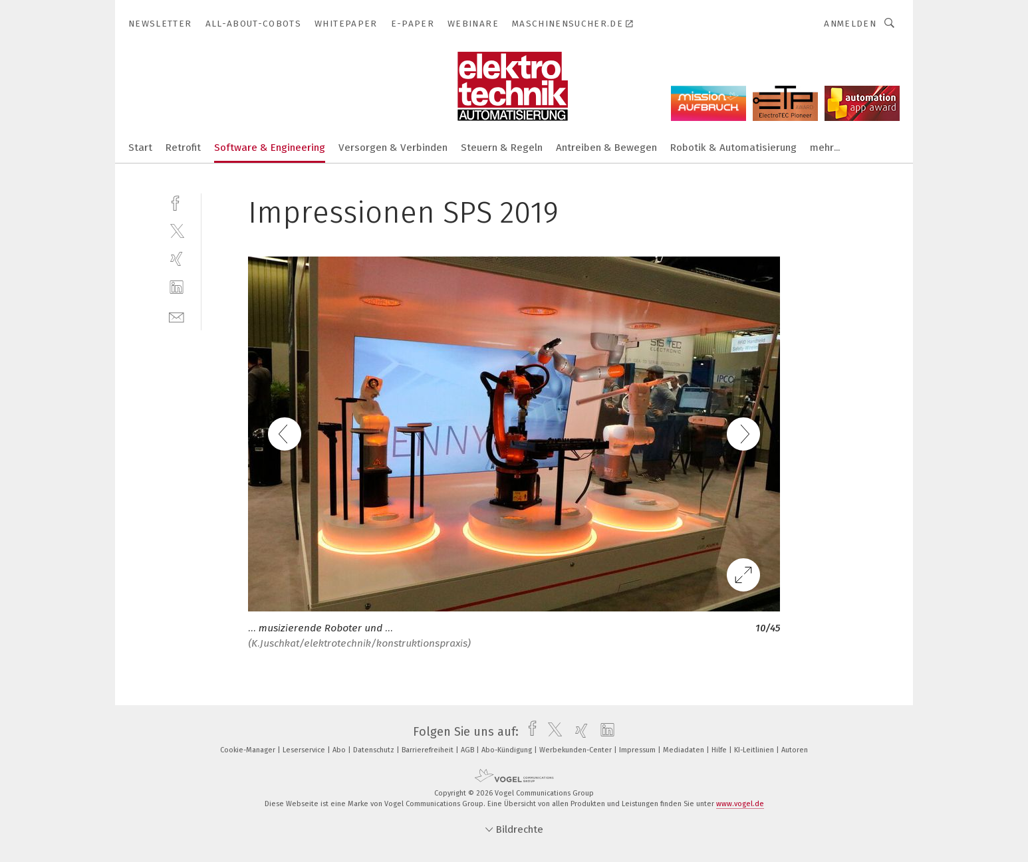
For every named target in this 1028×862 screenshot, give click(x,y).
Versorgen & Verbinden (393, 148)
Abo (340, 750)
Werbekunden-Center (576, 750)
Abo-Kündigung (507, 750)
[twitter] (176, 230)
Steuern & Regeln (502, 148)
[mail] (176, 316)
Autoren (794, 750)
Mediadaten (684, 750)
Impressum (638, 750)
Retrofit (183, 148)
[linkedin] (176, 287)
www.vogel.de (740, 804)
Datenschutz (374, 750)
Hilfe (720, 750)
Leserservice (305, 750)
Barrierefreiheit (428, 750)
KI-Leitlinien (755, 750)
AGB (468, 750)
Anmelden (850, 23)
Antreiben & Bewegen (606, 148)
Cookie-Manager (248, 750)
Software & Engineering (269, 148)
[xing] (176, 259)
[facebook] (176, 201)
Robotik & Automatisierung (733, 148)
